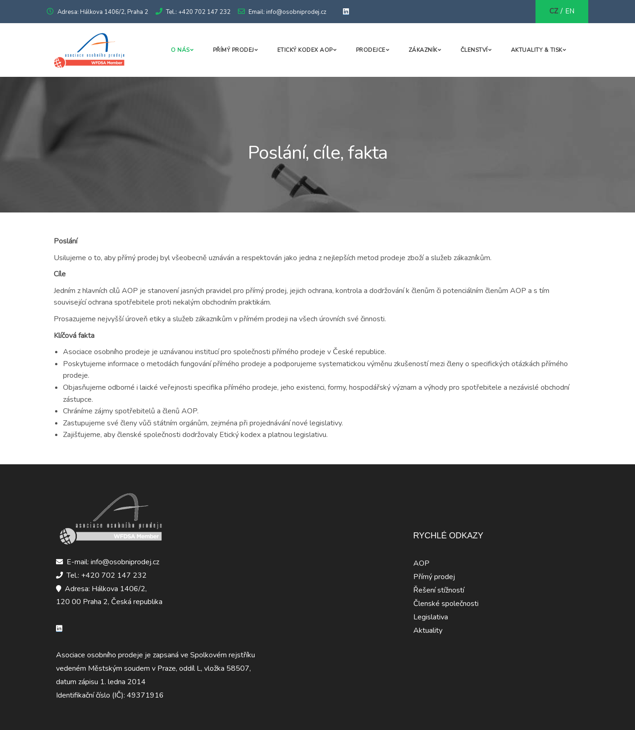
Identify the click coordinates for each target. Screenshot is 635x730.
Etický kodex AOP (305, 50)
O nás (180, 50)
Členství (474, 50)
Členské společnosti (446, 604)
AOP (421, 563)
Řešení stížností (438, 590)
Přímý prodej (233, 50)
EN (569, 11)
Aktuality (427, 630)
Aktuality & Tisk (536, 50)
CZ (553, 11)
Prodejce (371, 50)
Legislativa (430, 617)
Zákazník (423, 50)
